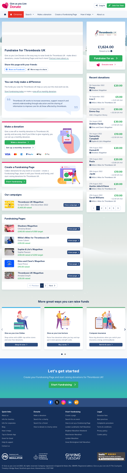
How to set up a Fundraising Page (77, 423)
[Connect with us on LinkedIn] (70, 403)
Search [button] (28, 14)
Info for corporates (9, 423)
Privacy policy (102, 430)
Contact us (6, 446)
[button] (111, 51)
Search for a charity (41, 419)
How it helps (6, 430)
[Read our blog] (76, 403)
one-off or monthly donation (44, 91)
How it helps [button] (85, 14)
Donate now (106, 64)
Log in (100, 5)
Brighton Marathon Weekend (76, 430)
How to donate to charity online (45, 427)
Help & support (7, 442)
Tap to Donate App (9, 434)
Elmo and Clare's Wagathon (31, 261)
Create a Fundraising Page (66, 14)
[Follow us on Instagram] (63, 403)
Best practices (102, 419)
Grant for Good (7, 438)
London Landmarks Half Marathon (77, 427)
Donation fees (102, 415)
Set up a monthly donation (20, 147)
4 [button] (109, 208)
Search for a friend (40, 423)
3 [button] (105, 208)
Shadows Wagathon (27, 225)
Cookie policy (102, 434)
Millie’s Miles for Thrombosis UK (33, 237)
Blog (3, 427)
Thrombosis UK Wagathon (30, 202)
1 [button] (43, 285)
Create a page (70, 415)
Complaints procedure (105, 423)
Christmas (16, 14)
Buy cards (64, 344)
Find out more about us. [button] (59, 58)
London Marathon (71, 438)
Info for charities (8, 419)
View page (73, 228)
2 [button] (45, 285)
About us (100, 14)
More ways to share (37, 69)
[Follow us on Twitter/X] (57, 403)
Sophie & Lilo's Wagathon (30, 249)
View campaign (72, 204)
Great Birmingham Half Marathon (77, 442)
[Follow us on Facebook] (50, 403)
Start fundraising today (14, 91)
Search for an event (72, 419)
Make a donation (44, 14)
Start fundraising (15, 181)
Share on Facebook (15, 69)
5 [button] (113, 208)
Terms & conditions (104, 427)
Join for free (116, 5)
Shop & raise (21, 344)
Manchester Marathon (73, 434)
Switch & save (106, 344)
